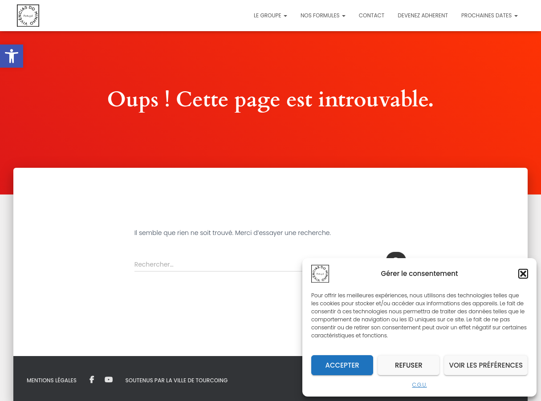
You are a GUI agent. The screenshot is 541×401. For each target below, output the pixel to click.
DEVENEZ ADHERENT (423, 15)
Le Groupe (270, 15)
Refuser (409, 365)
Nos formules (323, 15)
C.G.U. (419, 385)
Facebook (91, 380)
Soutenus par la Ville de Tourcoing (177, 380)
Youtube (108, 380)
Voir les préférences (486, 365)
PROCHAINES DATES (489, 15)
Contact (371, 15)
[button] (11, 56)
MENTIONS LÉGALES (52, 380)
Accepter (342, 365)
